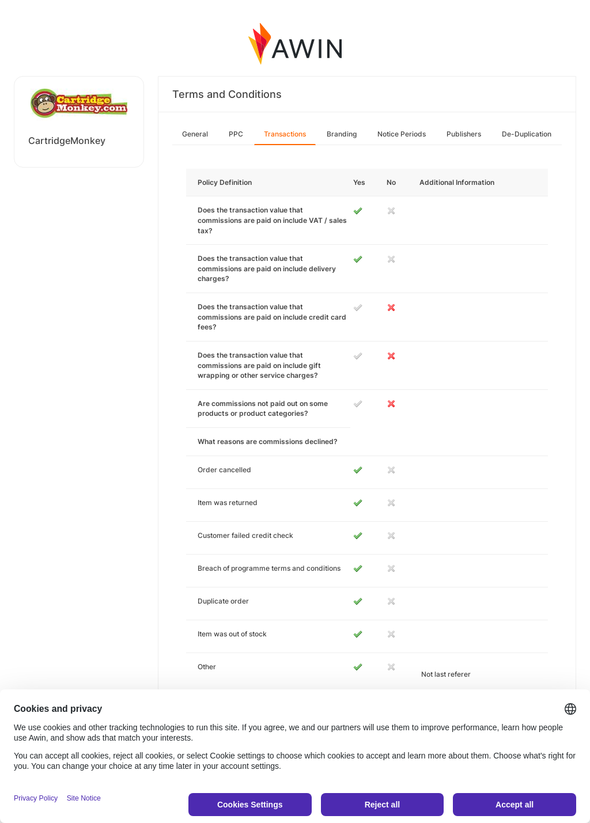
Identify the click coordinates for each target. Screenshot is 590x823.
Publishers (464, 134)
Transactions (285, 134)
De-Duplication (526, 134)
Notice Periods (401, 134)
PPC (236, 134)
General (195, 134)
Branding (342, 134)
